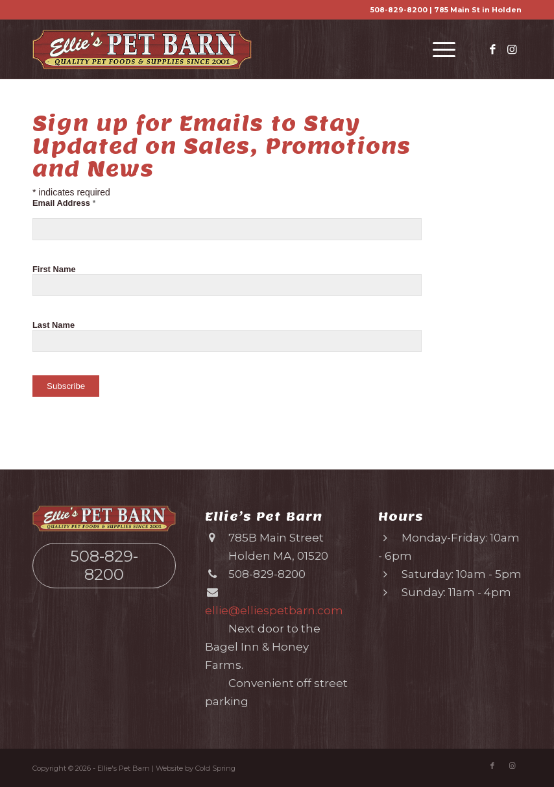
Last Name (53, 325)
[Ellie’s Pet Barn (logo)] (142, 49)
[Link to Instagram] (512, 49)
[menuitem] (437, 49)
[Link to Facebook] (492, 49)
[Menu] (437, 49)
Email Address (64, 203)
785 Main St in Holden (478, 9)
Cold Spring (215, 768)
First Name (54, 269)
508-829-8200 (399, 9)
